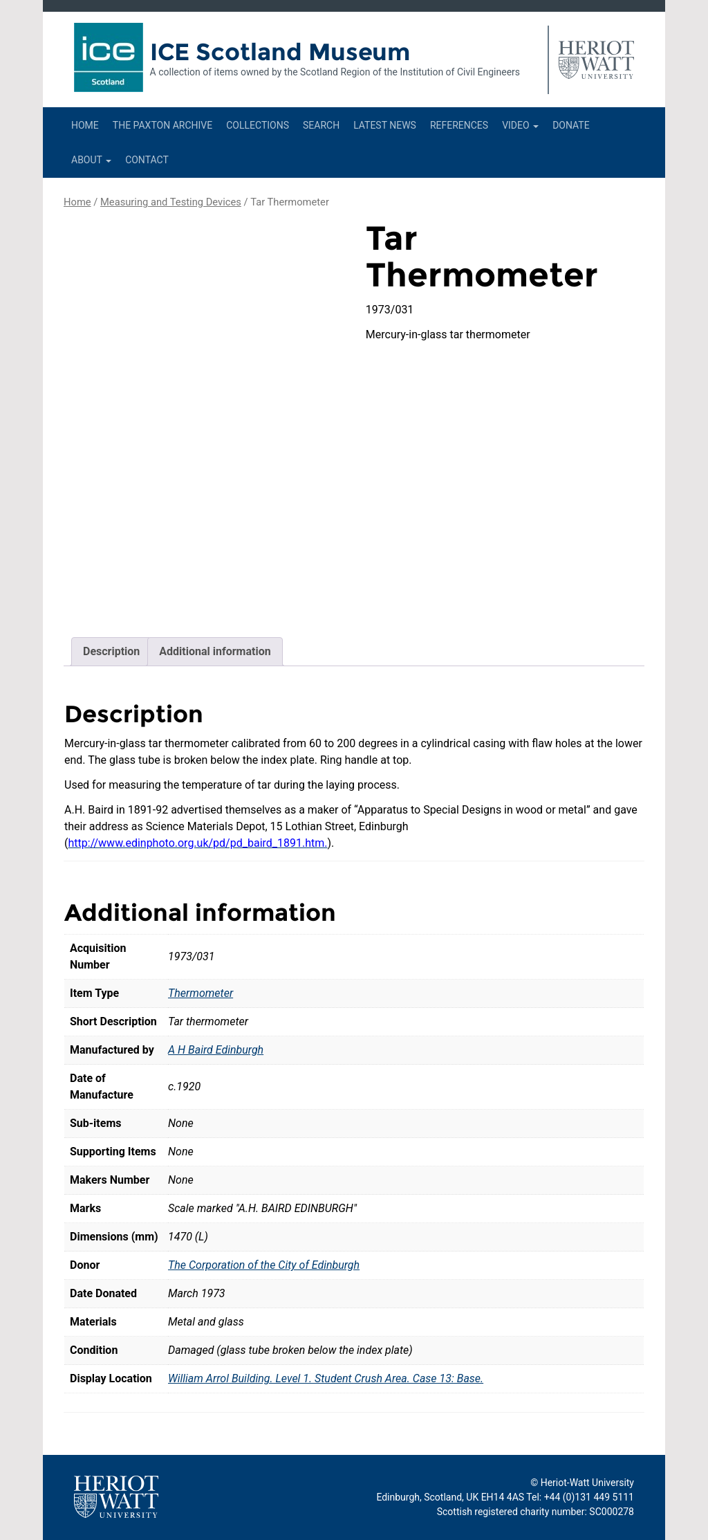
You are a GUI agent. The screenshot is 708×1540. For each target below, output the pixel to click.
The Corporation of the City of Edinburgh (264, 1265)
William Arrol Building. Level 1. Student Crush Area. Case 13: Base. (325, 1378)
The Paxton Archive (162, 125)
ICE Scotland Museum (280, 51)
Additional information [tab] (214, 651)
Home (85, 125)
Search (321, 125)
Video (520, 125)
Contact (147, 159)
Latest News (384, 125)
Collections (257, 125)
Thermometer (200, 993)
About (91, 159)
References (459, 125)
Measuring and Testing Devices (170, 202)
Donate (571, 125)
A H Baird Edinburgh (215, 1049)
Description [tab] (111, 651)
